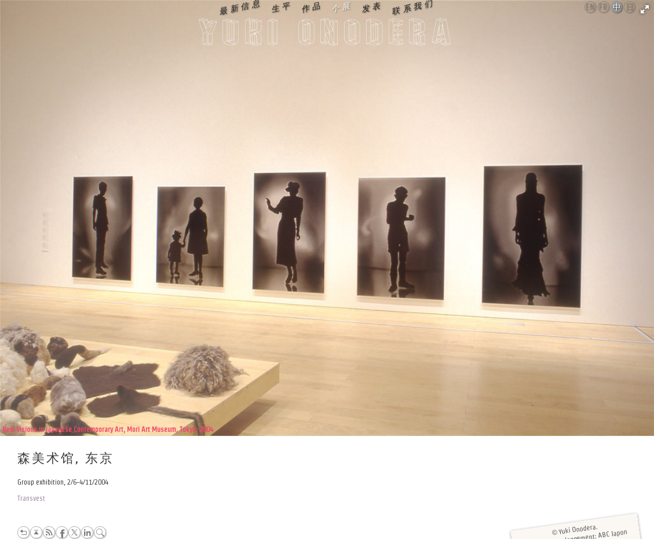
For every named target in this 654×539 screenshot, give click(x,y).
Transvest (31, 498)
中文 (617, 7)
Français (604, 7)
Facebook (62, 532)
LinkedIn (87, 532)
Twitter (74, 532)
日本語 (630, 7)
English (591, 7)
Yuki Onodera (327, 35)
